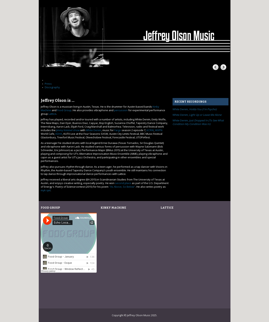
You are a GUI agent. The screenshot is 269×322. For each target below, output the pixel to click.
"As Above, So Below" (122, 186)
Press (48, 83)
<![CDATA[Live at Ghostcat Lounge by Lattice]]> (189, 256)
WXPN (158, 130)
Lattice (52, 114)
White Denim (93, 130)
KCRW (150, 130)
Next (223, 67)
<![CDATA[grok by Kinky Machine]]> (130, 256)
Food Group (64, 110)
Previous (215, 67)
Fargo (117, 130)
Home (48, 80)
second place (123, 183)
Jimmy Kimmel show (68, 130)
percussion (121, 110)
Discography (52, 87)
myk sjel (46, 190)
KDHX (59, 134)
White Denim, (195, 109)
